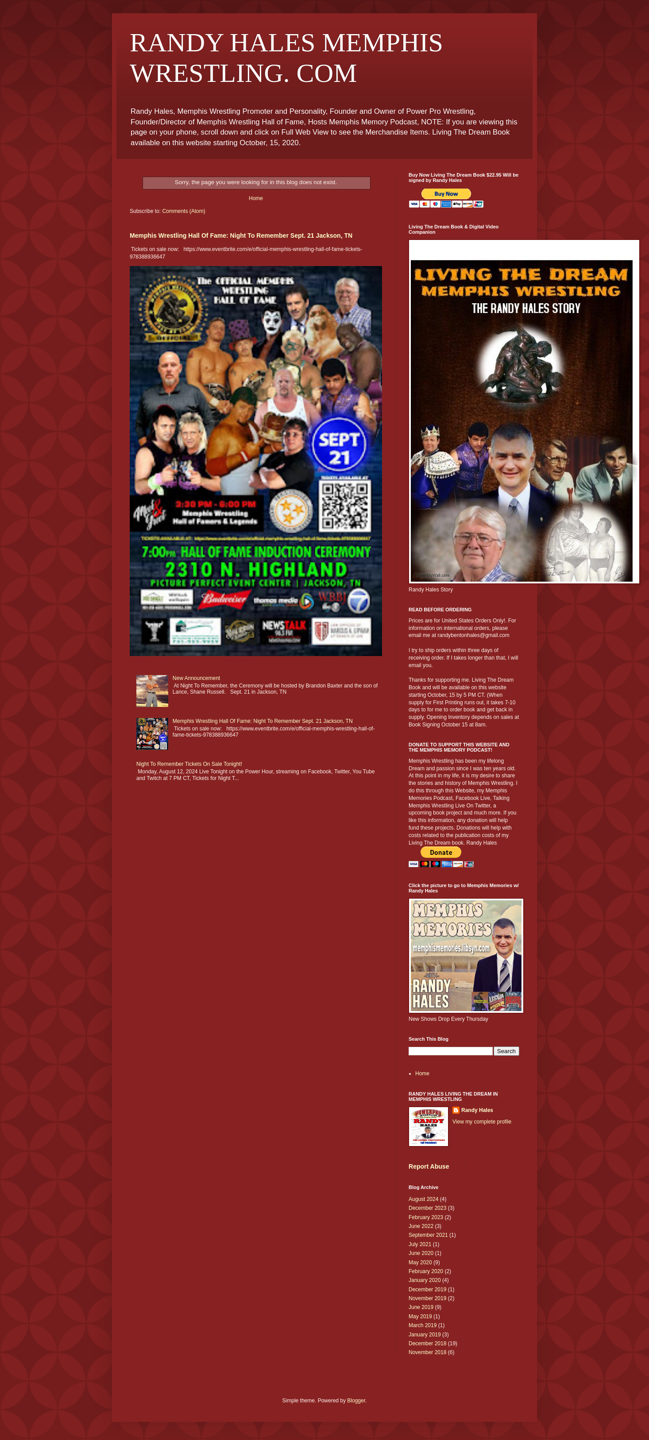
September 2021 (428, 1235)
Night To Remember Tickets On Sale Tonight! (189, 764)
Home (256, 198)
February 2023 (426, 1217)
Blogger (356, 1401)
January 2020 (425, 1280)
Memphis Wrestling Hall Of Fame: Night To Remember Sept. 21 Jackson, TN (241, 235)
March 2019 (423, 1325)
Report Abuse (429, 1166)
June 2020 (421, 1253)
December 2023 (427, 1208)
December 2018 (427, 1343)
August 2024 (423, 1199)
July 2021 (420, 1244)
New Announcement (196, 678)
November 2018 (427, 1352)
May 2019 (420, 1316)
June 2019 (421, 1307)
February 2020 (426, 1271)
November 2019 (427, 1298)
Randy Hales (477, 1110)
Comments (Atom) (183, 211)
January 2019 (425, 1335)
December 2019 (427, 1289)
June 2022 (421, 1226)
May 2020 (420, 1262)
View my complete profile (481, 1122)
